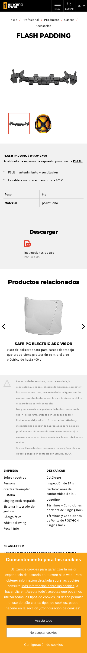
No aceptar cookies (44, 632)
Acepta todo (43, 620)
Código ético (12, 517)
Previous (3, 326)
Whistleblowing (14, 523)
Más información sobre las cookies (48, 586)
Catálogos (54, 477)
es (79, 5)
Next (83, 326)
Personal (9, 483)
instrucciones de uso (39, 252)
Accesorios (43, 26)
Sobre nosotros (14, 477)
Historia (9, 495)
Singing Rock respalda (19, 501)
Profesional (31, 20)
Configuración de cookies (43, 645)
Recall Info (11, 528)
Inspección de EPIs (60, 483)
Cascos (69, 20)
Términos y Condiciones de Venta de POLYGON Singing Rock (64, 520)
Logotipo (53, 499)
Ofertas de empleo (17, 489)
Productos (51, 20)
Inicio (13, 20)
